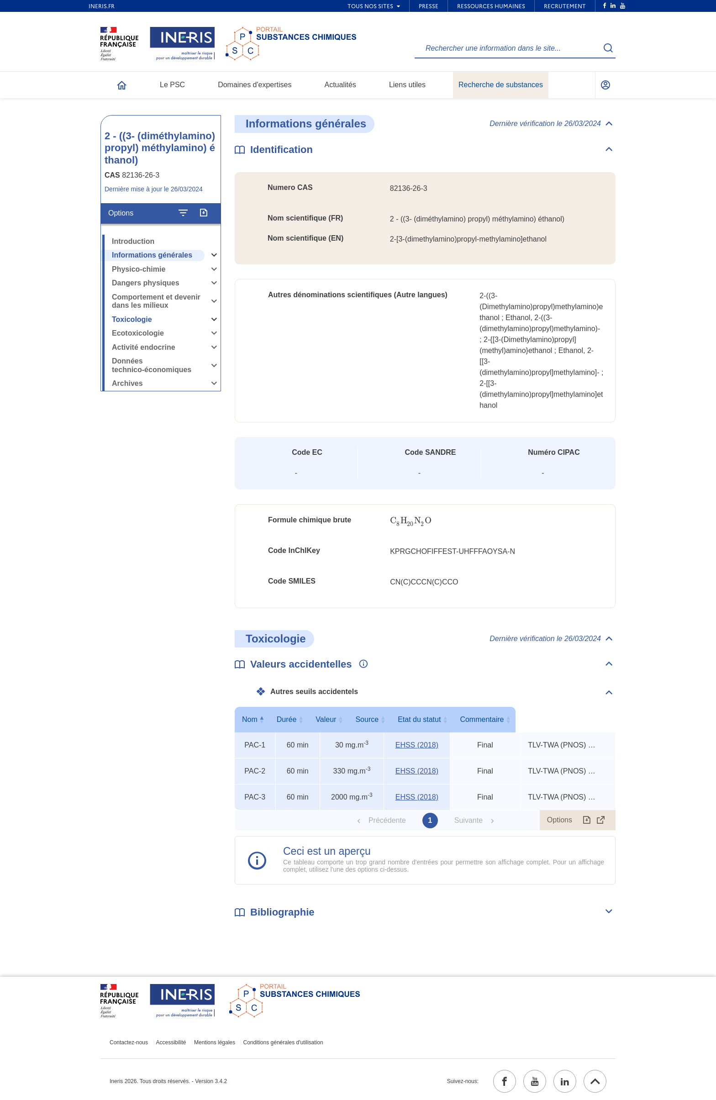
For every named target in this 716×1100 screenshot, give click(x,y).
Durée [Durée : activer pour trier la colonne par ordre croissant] (296, 719)
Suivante (468, 820)
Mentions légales (214, 1042)
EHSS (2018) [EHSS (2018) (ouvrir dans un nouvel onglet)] (416, 745)
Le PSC (172, 85)
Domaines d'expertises (254, 85)
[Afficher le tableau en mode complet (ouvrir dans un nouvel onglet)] (601, 820)
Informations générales (152, 255)
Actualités (340, 85)
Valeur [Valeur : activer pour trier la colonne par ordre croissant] (350, 719)
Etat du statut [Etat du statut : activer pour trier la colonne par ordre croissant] (483, 719)
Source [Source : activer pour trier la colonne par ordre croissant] (415, 719)
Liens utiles (407, 85)
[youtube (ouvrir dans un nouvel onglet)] (534, 1081)
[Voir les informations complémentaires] (361, 664)
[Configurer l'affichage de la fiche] (183, 213)
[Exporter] (203, 213)
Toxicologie (132, 319)
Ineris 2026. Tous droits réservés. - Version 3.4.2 (168, 1081)
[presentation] (410, 521)
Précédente (387, 820)
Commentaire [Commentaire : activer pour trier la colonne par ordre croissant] (566, 719)
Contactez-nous (129, 1042)
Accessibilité (171, 1042)
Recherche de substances (500, 85)
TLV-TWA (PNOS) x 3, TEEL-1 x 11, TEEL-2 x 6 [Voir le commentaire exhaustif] (562, 745)
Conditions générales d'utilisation (283, 1042)
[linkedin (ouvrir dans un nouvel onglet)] (564, 1081)
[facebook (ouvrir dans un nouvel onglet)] (504, 1081)
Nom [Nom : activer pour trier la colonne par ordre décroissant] (253, 719)
